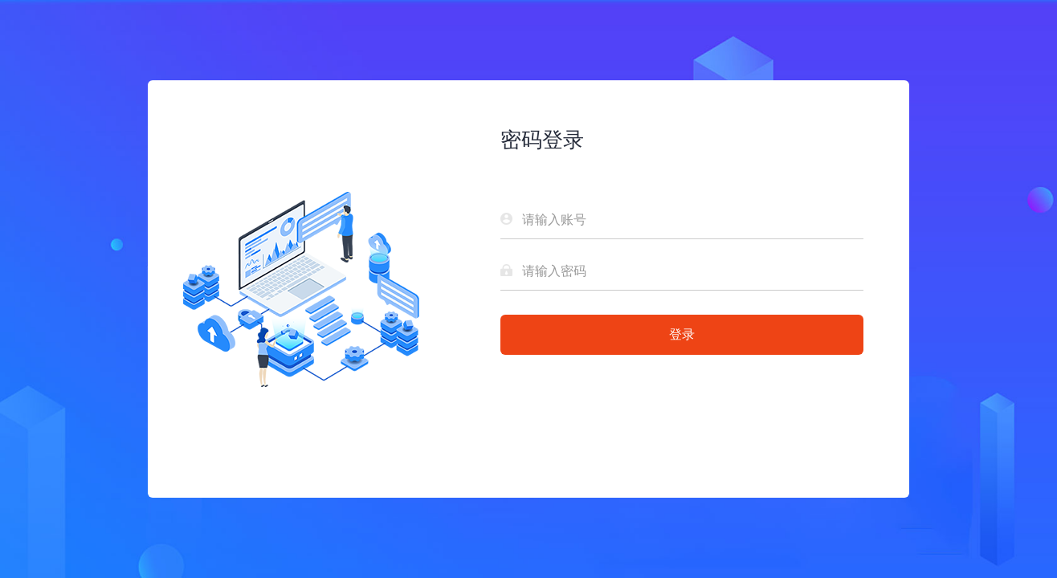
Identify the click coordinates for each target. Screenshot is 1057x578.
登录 (682, 334)
